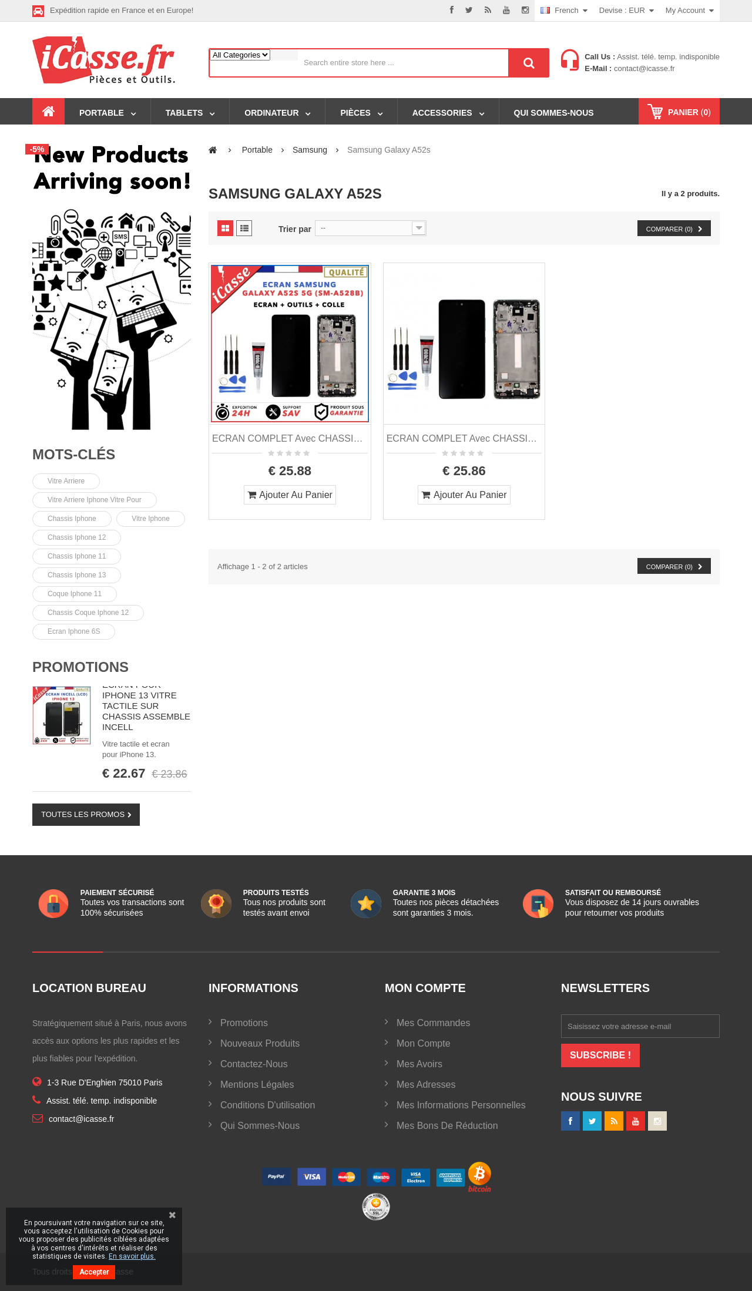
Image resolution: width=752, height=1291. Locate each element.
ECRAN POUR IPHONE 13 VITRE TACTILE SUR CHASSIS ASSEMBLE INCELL (146, 706)
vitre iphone (151, 519)
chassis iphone (72, 519)
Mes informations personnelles (461, 1105)
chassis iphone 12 (77, 537)
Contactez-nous (254, 1064)
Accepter (94, 1272)
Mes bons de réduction (447, 1126)
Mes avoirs (419, 1064)
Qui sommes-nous (260, 1126)
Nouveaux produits (260, 1043)
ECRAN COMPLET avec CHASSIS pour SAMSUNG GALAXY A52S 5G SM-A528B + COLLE (464, 438)
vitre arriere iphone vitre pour (95, 500)
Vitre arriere (66, 481)
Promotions (80, 667)
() (688, 112)
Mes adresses (426, 1085)
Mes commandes (433, 1023)
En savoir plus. (132, 1256)
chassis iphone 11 (77, 556)
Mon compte (424, 1043)
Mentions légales (257, 1085)
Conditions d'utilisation (267, 1105)
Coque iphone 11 (75, 594)
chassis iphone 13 (77, 575)
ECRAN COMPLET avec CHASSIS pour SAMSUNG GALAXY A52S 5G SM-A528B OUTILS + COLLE (290, 438)
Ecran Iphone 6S (74, 631)
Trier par (294, 229)
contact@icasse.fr (643, 68)
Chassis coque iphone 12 (88, 612)
